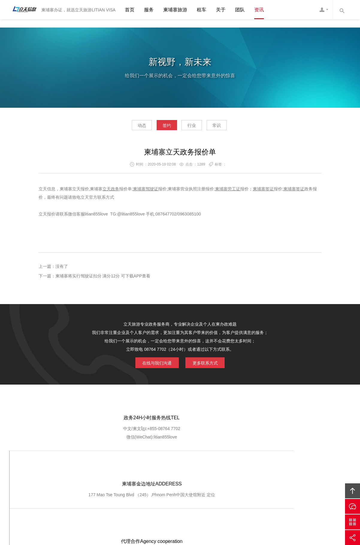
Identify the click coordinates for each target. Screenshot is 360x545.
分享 (352, 537)
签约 (162, 127)
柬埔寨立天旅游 (265, 499)
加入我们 (250, 468)
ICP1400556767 (205, 507)
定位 (188, 440)
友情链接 (299, 468)
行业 (196, 127)
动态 (129, 127)
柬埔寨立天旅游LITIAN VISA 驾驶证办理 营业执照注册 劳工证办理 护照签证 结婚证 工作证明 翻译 (22, 9)
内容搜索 (342, 9)
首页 (129, 9)
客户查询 (200, 468)
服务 (149, 9)
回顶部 (352, 490)
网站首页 (59, 468)
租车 (201, 9)
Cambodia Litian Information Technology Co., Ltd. (159, 499)
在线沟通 (352, 506)
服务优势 (151, 468)
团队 (240, 9)
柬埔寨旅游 (175, 9)
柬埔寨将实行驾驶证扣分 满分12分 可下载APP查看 (102, 277)
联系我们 (274, 468)
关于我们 (83, 468)
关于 (221, 9)
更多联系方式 (208, 364)
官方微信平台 (352, 521)
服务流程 (176, 468)
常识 (229, 127)
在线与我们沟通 (153, 364)
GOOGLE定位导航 (117, 468)
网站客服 (324, 9)
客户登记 (225, 468)
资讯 (259, 9)
